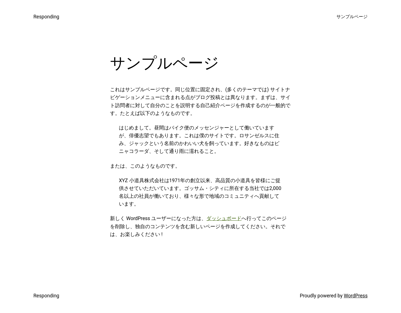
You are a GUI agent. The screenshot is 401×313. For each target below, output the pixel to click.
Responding (46, 17)
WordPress (356, 295)
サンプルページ (352, 16)
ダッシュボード (223, 218)
